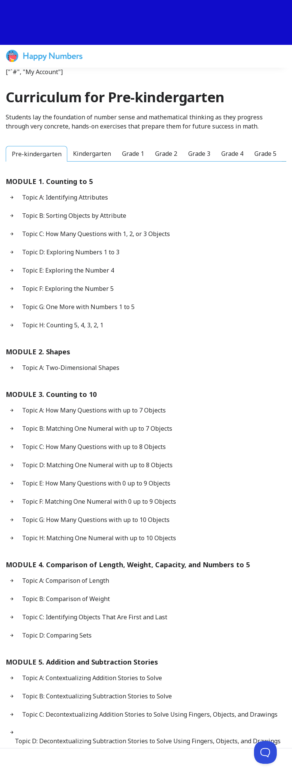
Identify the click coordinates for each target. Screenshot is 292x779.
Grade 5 (265, 153)
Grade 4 (232, 153)
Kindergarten (92, 153)
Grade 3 (199, 153)
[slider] (146, 22)
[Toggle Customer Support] (265, 752)
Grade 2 (166, 153)
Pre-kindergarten (37, 154)
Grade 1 (133, 153)
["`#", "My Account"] (34, 72)
